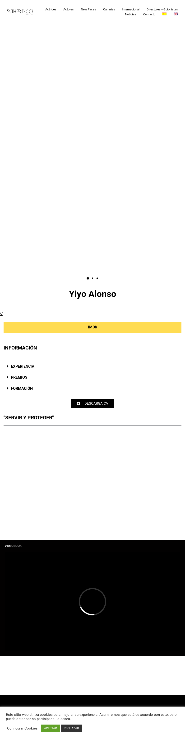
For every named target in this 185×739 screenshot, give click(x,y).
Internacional (130, 9)
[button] (88, 278)
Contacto (149, 14)
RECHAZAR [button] (71, 728)
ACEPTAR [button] (50, 728)
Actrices (50, 9)
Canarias (109, 9)
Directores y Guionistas (162, 9)
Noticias (130, 14)
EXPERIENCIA (22, 366)
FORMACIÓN (22, 388)
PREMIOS (19, 377)
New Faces (88, 9)
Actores (68, 9)
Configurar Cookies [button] (22, 728)
